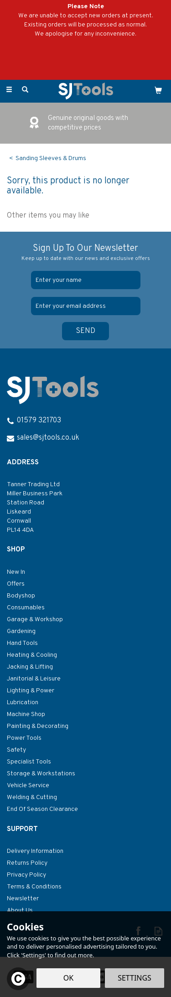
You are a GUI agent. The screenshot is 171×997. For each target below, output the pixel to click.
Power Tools (24, 738)
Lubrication (22, 702)
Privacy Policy (26, 875)
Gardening (21, 631)
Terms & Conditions (34, 887)
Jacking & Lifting (30, 667)
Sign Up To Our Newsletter (85, 253)
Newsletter (23, 899)
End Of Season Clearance (42, 809)
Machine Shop (26, 714)
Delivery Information (35, 851)
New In (16, 572)
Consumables (26, 608)
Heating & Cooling (32, 655)
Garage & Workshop (35, 619)
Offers (16, 584)
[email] (85, 306)
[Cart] (158, 90)
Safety (16, 750)
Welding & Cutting (32, 797)
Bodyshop (21, 596)
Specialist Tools (29, 762)
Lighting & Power (30, 691)
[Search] (25, 90)
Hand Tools (22, 643)
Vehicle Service (28, 785)
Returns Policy (27, 863)
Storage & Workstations (41, 774)
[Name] (85, 280)
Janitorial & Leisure (34, 679)
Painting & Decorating (37, 726)
